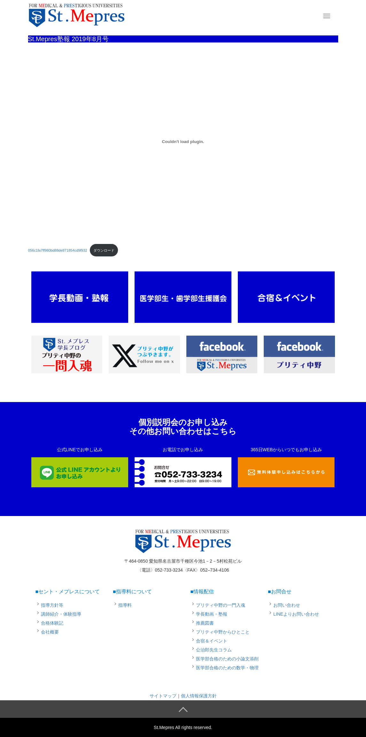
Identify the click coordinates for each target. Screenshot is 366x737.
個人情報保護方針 (199, 695)
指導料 (125, 605)
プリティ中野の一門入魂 (220, 605)
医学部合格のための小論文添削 (227, 658)
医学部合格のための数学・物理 (227, 667)
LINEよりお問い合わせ (296, 614)
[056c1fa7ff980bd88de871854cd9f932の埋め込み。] (183, 141)
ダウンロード (103, 250)
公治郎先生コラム (214, 649)
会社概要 (50, 631)
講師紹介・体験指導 (61, 614)
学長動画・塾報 (211, 614)
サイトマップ (163, 695)
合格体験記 (52, 623)
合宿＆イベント (211, 640)
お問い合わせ (286, 605)
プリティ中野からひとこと (223, 631)
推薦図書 (205, 623)
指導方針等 (52, 605)
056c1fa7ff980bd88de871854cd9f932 (57, 250)
